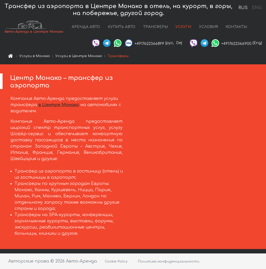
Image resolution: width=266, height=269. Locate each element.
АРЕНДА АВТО (86, 27)
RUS (243, 7)
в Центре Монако (58, 104)
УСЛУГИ (183, 27)
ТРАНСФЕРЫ (155, 27)
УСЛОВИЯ (208, 27)
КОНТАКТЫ (236, 27)
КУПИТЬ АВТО (121, 27)
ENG (256, 7)
